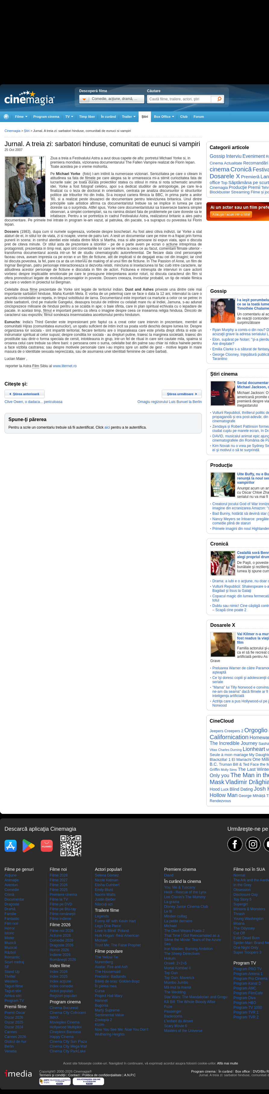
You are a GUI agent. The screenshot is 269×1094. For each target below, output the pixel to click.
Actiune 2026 (60, 935)
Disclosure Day (245, 894)
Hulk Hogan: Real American (117, 935)
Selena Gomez (107, 875)
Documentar (14, 899)
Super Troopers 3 (247, 952)
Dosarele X (225, 176)
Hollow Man (224, 795)
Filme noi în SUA (249, 869)
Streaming (240, 192)
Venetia (11, 1051)
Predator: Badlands (110, 976)
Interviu (234, 156)
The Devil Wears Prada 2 (184, 931)
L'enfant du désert (178, 1021)
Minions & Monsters (249, 909)
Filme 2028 (58, 875)
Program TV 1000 (247, 1007)
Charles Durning (230, 750)
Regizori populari (63, 996)
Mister (9, 938)
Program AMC (244, 988)
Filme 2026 (58, 885)
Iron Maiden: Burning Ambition (188, 949)
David (169, 875)
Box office (242, 1071)
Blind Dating (241, 789)
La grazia (171, 902)
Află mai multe (227, 1063)
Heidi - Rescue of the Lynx (185, 892)
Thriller (10, 976)
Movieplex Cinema (65, 1022)
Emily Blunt (104, 890)
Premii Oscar (15, 1013)
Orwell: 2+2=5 (175, 963)
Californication (229, 737)
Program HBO (244, 1003)
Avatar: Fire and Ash (111, 967)
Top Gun (171, 973)
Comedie (12, 890)
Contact (74, 1075)
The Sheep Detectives (182, 954)
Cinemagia (12, 131)
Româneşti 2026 (63, 960)
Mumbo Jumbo (176, 982)
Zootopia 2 (103, 1020)
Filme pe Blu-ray (63, 909)
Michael (101, 940)
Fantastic (12, 919)
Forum (199, 116)
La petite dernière (178, 921)
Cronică (241, 169)
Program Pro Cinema (250, 979)
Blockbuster (220, 192)
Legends (102, 916)
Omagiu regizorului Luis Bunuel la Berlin (170, 402)
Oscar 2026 (14, 1017)
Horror (10, 928)
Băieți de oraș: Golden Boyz (117, 981)
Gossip (217, 156)
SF (7, 967)
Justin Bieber (105, 899)
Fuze (168, 1007)
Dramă (10, 909)
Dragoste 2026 (62, 945)
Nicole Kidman (106, 880)
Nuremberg (104, 962)
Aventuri (11, 885)
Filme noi (58, 869)
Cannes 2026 (15, 1037)
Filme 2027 (58, 880)
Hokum (170, 958)
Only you (219, 775)
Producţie (238, 187)
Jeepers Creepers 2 (226, 731)
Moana (239, 923)
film (85, 257)
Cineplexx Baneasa (65, 1032)
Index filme (60, 965)
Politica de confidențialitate (101, 1075)
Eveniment (253, 156)
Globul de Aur (16, 1041)
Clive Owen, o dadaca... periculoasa (33, 402)
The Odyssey (244, 928)
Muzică (10, 943)
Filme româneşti (62, 914)
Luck (225, 789)
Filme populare (109, 951)
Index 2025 (58, 976)
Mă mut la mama (177, 987)
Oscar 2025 (14, 1022)
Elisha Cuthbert (107, 885)
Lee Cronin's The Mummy (184, 897)
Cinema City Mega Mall (68, 1046)
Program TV (14, 1001)
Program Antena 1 (248, 974)
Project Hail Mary (108, 996)
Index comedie (61, 986)
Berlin (9, 1046)
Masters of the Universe (183, 1031)
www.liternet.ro (65, 366)
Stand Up (12, 972)
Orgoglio (255, 730)
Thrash (239, 914)
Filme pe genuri (19, 869)
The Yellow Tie (106, 957)
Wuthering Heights (110, 1034)
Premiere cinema (63, 894)
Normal (239, 875)
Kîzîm (99, 1025)
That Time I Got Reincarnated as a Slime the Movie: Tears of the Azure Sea (192, 939)
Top (224, 182)
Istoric (9, 933)
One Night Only (245, 948)
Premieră (250, 176)
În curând (108, 116)
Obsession (242, 890)
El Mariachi (242, 759)
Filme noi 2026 (62, 931)
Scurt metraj (14, 962)
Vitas (213, 750)
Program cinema (46, 116)
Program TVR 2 (245, 1017)
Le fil (168, 911)
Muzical (11, 948)
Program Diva (244, 998)
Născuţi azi (104, 904)
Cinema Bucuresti (64, 1008)
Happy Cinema (62, 1037)
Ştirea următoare (180, 394)
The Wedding (175, 992)
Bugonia (101, 1005)
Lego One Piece (108, 926)
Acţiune (11, 875)
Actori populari (61, 991)
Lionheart (254, 749)
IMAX (54, 1017)
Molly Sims (229, 769)
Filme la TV (59, 899)
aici (107, 427)
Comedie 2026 (61, 940)
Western (11, 981)
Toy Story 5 (242, 899)
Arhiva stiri (13, 996)
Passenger (172, 1011)
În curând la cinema (182, 881)
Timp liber (87, 116)
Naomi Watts (105, 894)
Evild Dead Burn (246, 938)
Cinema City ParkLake (68, 1051)
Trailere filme (107, 910)
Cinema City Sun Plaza (68, 1041)
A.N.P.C (130, 1075)
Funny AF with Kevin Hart (115, 921)
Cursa (100, 991)
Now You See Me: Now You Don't (121, 1029)
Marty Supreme (107, 1010)
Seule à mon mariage (229, 754)
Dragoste (12, 904)
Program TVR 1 (245, 1012)
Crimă (9, 894)
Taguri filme (14, 986)
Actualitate (233, 163)
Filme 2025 (58, 890)
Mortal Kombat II (177, 968)
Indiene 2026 (60, 955)
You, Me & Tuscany (179, 887)
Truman (225, 764)
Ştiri (145, 116)
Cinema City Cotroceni (68, 1013)
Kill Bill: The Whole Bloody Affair (189, 1002)
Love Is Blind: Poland (112, 931)
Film (35, 366)
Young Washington (248, 919)
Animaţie (12, 880)
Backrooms (173, 1016)
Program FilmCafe (248, 993)
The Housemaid (107, 972)
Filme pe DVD (61, 904)
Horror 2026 (59, 950)
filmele (90, 178)
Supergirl (240, 904)
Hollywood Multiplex (66, 1027)
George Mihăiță (252, 795)
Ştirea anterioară (26, 394)
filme (33, 289)
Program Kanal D (247, 983)
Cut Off (239, 933)
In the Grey (242, 885)
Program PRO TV (247, 969)
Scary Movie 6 (175, 1026)
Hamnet (101, 1001)
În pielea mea (106, 986)
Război (10, 952)
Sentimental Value (109, 1015)
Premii (254, 187)
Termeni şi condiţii (52, 1075)
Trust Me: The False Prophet (118, 945)
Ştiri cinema (224, 374)
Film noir (11, 923)
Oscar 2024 (14, 1027)
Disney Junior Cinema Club (186, 907)
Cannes (11, 1032)
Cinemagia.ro (30, 97)
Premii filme (16, 1006)
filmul (47, 310)
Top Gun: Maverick (179, 978)
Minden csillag (175, 916)
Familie (10, 914)
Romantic (12, 957)
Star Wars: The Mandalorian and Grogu (195, 997)
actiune (172, 244)
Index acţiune (60, 981)
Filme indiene (60, 919)
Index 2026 (58, 972)
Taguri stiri (13, 991)
